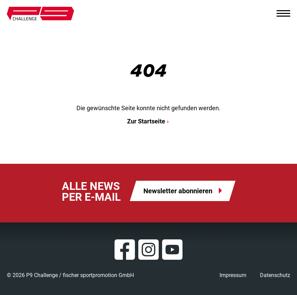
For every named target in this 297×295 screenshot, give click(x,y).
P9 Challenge (40, 13)
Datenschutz (275, 275)
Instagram (148, 249)
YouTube (172, 249)
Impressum (233, 275)
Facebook (125, 249)
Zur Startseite (146, 121)
